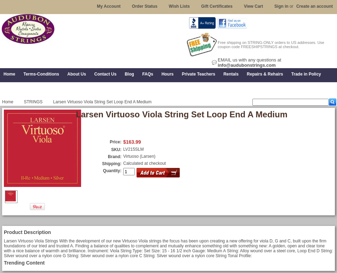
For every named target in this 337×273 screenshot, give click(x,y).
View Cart (253, 6)
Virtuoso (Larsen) (139, 156)
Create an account (314, 6)
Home (7, 101)
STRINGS (33, 101)
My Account (109, 6)
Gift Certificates (216, 6)
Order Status (145, 6)
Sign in (282, 6)
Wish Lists (179, 6)
